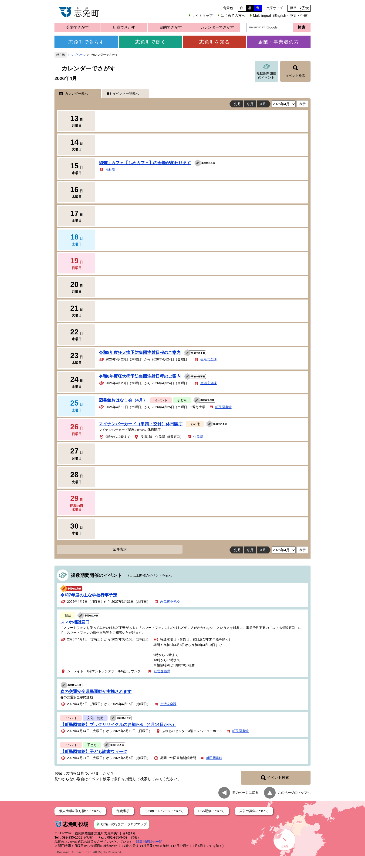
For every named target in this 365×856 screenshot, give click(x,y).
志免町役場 (75, 824)
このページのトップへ (294, 792)
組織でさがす (124, 27)
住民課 (198, 437)
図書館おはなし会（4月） (123, 400)
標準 (293, 8)
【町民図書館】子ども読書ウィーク (93, 751)
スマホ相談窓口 (75, 622)
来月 (262, 104)
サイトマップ (202, 15)
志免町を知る (214, 41)
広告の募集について (254, 811)
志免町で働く (150, 41)
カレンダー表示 (76, 93)
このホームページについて (163, 811)
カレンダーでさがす (217, 27)
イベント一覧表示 (126, 93)
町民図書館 (223, 407)
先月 (237, 104)
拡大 (304, 8)
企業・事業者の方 (278, 41)
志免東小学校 (170, 601)
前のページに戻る (245, 792)
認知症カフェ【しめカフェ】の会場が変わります (145, 162)
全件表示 (120, 549)
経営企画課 (162, 671)
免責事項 (122, 811)
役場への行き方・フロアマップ (124, 824)
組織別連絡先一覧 (149, 841)
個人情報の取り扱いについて (80, 811)
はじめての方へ (233, 15)
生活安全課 (208, 359)
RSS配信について (211, 811)
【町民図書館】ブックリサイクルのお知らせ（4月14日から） (118, 724)
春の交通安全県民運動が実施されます (96, 691)
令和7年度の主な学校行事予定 (88, 595)
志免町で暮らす (86, 41)
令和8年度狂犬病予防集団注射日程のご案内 (140, 352)
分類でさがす (77, 27)
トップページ (77, 55)
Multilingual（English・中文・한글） (282, 15)
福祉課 (110, 169)
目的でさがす (170, 27)
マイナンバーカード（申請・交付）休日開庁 (140, 424)
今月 (250, 104)
